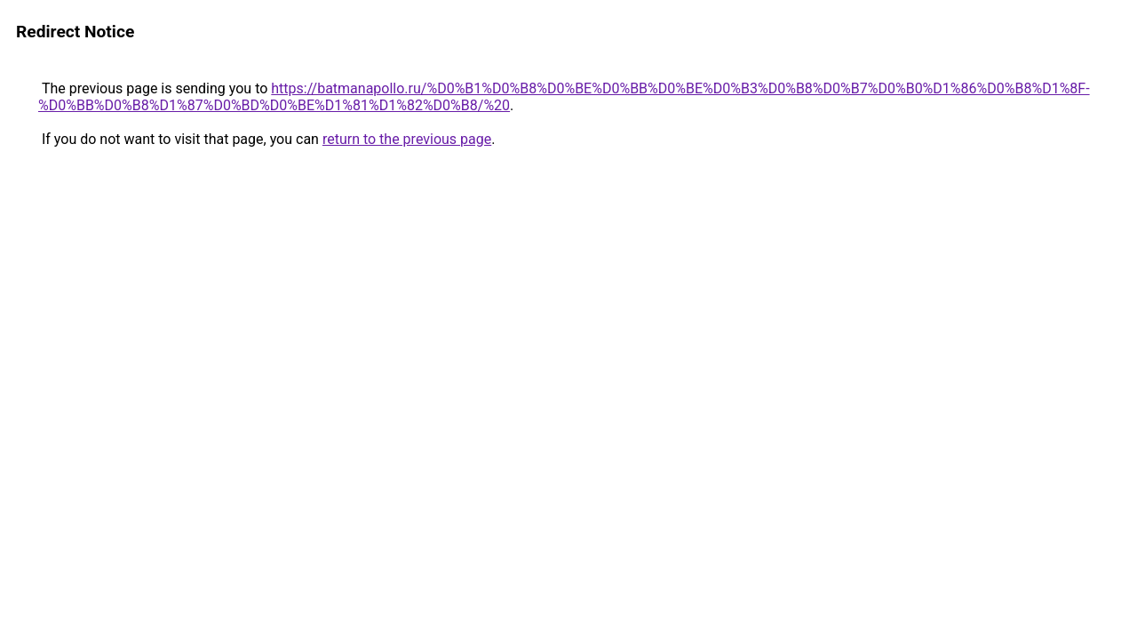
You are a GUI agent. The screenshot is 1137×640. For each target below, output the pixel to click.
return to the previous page (406, 139)
